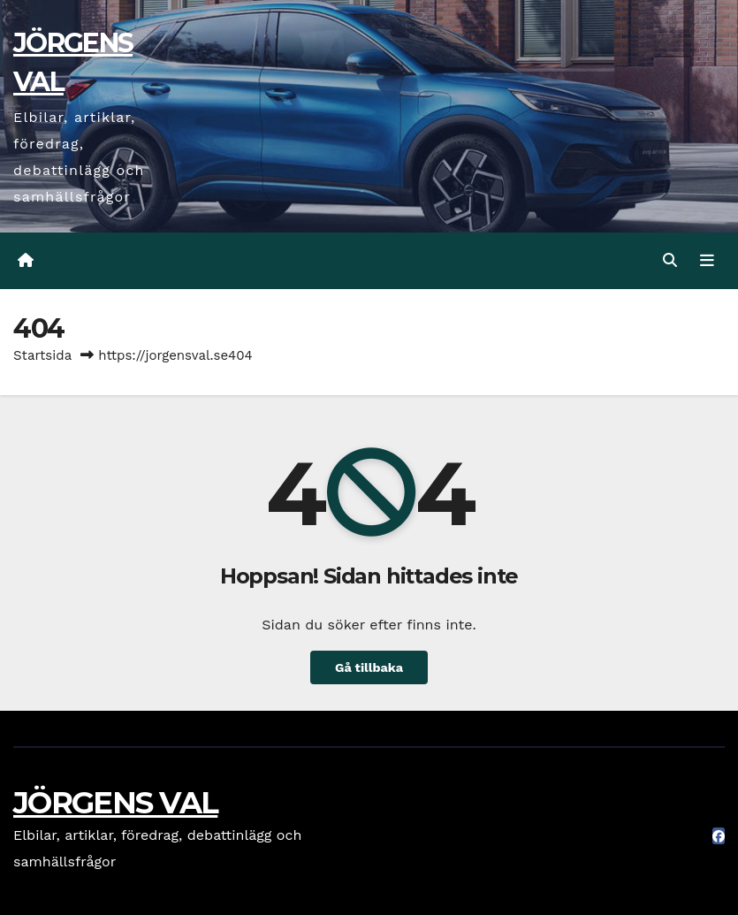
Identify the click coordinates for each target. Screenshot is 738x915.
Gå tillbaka (369, 667)
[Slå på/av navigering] (707, 261)
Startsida (42, 355)
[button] (670, 260)
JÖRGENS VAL (115, 802)
